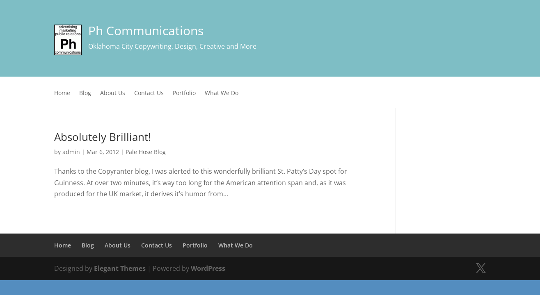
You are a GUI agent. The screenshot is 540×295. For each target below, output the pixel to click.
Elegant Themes (120, 268)
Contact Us (149, 93)
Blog (85, 93)
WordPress (208, 268)
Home (62, 93)
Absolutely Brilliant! (102, 136)
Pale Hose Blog (146, 152)
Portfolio (184, 93)
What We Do (221, 93)
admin (71, 152)
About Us (112, 93)
